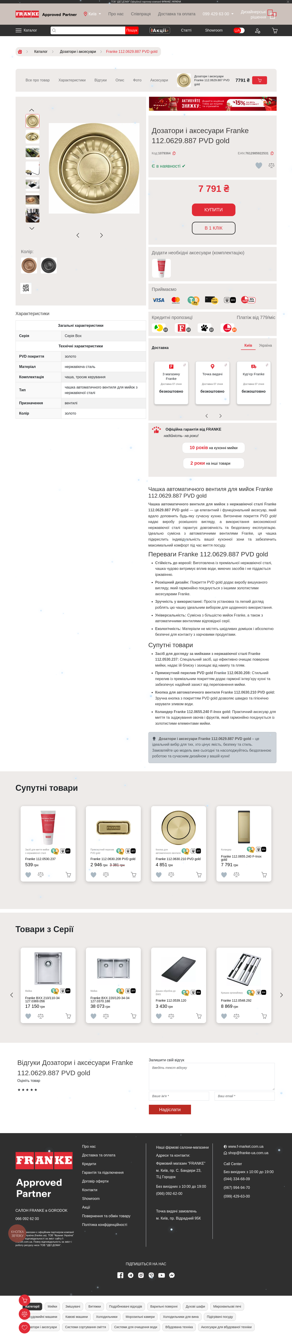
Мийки (52, 1306)
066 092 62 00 (27, 1219)
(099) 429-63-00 (237, 1196)
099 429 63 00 (216, 14)
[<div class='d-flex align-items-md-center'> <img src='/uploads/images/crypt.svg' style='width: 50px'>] (55, 851)
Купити (214, 209)
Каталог (30, 30)
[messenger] (171, 1275)
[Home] (46, 14)
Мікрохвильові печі (227, 1306)
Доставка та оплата (176, 14)
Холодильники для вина (181, 1317)
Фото (137, 80)
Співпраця (141, 14)
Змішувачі (72, 1306)
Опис (119, 80)
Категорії (32, 1306)
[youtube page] (161, 1275)
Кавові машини (76, 1317)
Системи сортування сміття (85, 1327)
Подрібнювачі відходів (125, 1306)
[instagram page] (140, 1275)
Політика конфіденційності (104, 1225)
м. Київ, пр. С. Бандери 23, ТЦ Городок (179, 1174)
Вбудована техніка (179, 1327)
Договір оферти (95, 1181)
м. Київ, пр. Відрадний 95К (178, 1218)
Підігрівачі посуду (220, 1317)
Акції (86, 1207)
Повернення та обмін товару (106, 1216)
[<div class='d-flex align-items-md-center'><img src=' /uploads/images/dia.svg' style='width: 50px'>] (65, 851)
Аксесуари (159, 80)
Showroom (214, 30)
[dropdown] (92, 14)
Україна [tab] (265, 345)
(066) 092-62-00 (169, 1194)
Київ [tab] (248, 345)
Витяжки (94, 1306)
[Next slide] (101, 235)
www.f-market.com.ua (246, 1146)
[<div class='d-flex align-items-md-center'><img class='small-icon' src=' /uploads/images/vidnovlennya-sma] (230, 300)
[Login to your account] (257, 30)
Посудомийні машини (41, 1317)
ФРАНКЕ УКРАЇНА (171, 1)
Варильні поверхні (163, 1306)
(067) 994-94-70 (237, 1188)
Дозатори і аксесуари (41, 1327)
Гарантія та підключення (103, 1172)
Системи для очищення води (135, 1327)
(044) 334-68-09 (237, 1179)
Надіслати (170, 1109)
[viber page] (151, 1275)
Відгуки (101, 80)
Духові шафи (195, 1306)
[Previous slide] (79, 235)
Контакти (90, 1190)
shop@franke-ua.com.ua (248, 1153)
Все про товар (38, 80)
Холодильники (106, 1317)
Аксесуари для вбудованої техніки (226, 1327)
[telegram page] (130, 1275)
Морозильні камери (140, 1317)
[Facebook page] (120, 1275)
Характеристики (72, 80)
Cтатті (186, 30)
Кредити (89, 1164)
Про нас (116, 14)
